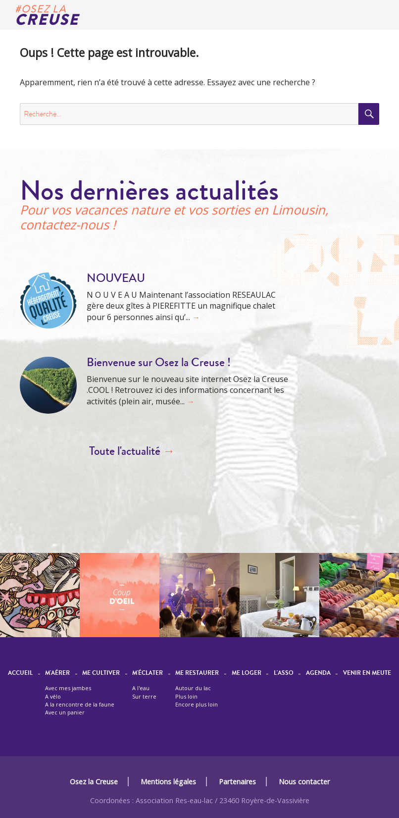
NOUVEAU (116, 278)
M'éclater (147, 673)
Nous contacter (304, 781)
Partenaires (237, 781)
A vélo (53, 696)
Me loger (246, 673)
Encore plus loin (196, 704)
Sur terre (144, 696)
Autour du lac (193, 688)
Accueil (20, 673)
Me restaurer (197, 673)
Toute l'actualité (132, 451)
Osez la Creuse (94, 781)
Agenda (318, 673)
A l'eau (141, 688)
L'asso (284, 673)
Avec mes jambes (68, 688)
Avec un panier (65, 712)
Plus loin (186, 696)
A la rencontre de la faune (79, 704)
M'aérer (57, 673)
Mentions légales (168, 781)
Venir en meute (367, 673)
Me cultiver (101, 673)
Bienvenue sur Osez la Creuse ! (159, 362)
